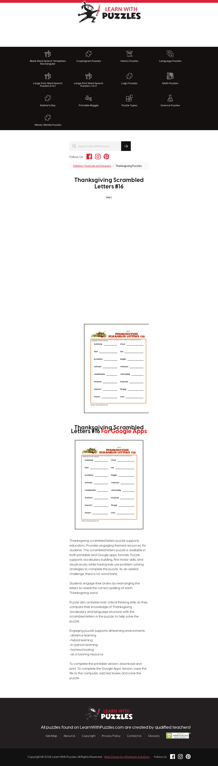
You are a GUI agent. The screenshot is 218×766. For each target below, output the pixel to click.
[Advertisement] (109, 33)
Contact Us (134, 736)
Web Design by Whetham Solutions (127, 757)
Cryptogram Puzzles (88, 56)
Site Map (51, 736)
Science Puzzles (170, 101)
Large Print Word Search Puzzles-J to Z (88, 80)
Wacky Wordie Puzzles (47, 120)
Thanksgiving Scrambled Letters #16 (109, 183)
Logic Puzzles (129, 79)
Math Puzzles (170, 79)
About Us (69, 736)
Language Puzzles (170, 56)
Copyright (88, 736)
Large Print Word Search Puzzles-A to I (47, 80)
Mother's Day (48, 101)
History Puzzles (129, 56)
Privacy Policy (111, 736)
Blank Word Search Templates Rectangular (48, 57)
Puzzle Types (129, 101)
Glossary (154, 736)
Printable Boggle (89, 101)
